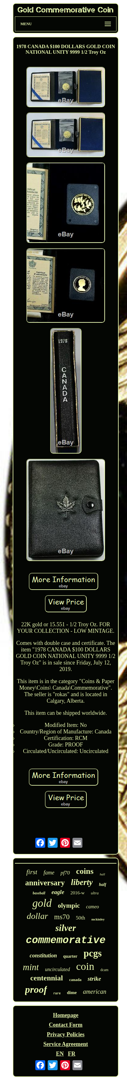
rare (57, 993)
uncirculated (57, 969)
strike (94, 978)
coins (85, 871)
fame (48, 872)
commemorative (65, 940)
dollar (37, 916)
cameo (92, 906)
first (31, 872)
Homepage (65, 1015)
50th (80, 918)
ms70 (62, 917)
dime (72, 992)
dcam (104, 970)
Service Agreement (65, 1044)
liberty (82, 882)
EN (60, 1054)
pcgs (93, 953)
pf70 (65, 873)
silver (65, 928)
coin (85, 966)
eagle (57, 892)
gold (41, 903)
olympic (69, 905)
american (95, 991)
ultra (95, 893)
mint (31, 967)
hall (102, 874)
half (102, 884)
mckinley (98, 919)
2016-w (77, 892)
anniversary (45, 882)
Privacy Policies (65, 1034)
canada (75, 979)
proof (36, 989)
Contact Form (65, 1025)
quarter (70, 956)
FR (71, 1054)
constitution (43, 955)
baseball (39, 893)
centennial (46, 978)
